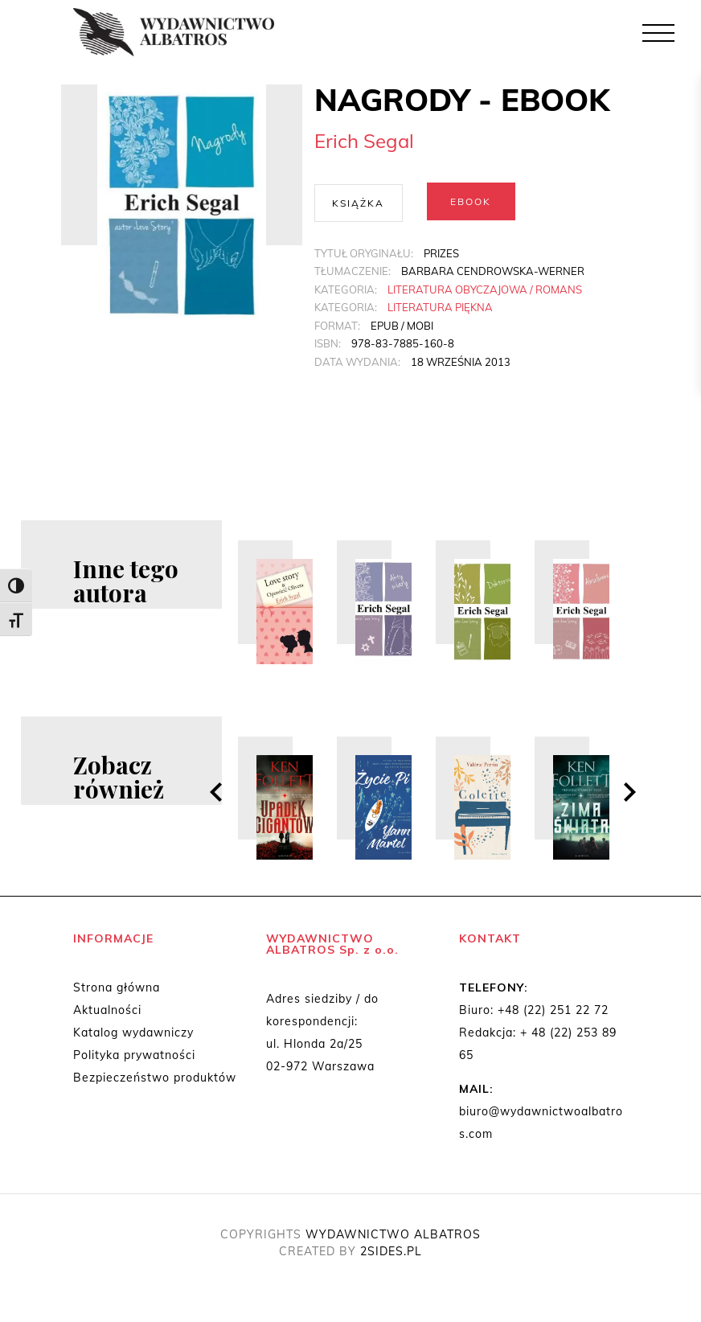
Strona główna (116, 989)
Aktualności (107, 1011)
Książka (358, 201)
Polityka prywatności (134, 1056)
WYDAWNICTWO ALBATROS (393, 1236)
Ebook (470, 201)
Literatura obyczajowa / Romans (484, 287)
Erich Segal (364, 141)
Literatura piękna (440, 306)
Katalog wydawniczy (133, 1034)
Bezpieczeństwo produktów (154, 1079)
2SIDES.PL (391, 1253)
